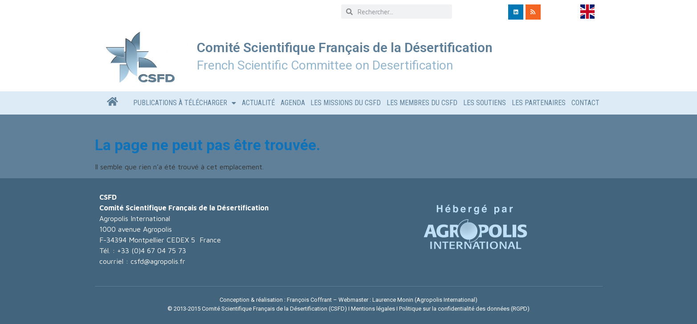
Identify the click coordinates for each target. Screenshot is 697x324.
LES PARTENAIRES (539, 102)
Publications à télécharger (184, 103)
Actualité (258, 102)
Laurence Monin (392, 299)
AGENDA (293, 102)
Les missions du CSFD (345, 102)
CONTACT (585, 102)
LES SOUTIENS (484, 102)
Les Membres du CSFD (422, 102)
